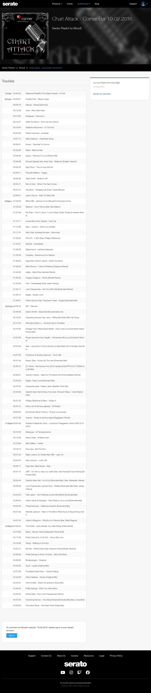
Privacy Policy (116, 657)
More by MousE (102, 94)
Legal (101, 657)
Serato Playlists (8, 68)
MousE (22, 68)
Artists (70, 3)
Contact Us (46, 657)
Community (82, 3)
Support (133, 3)
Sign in (11, 637)
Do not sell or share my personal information (75, 685)
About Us (61, 657)
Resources (89, 657)
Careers (74, 657)
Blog (97, 3)
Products (56, 3)
